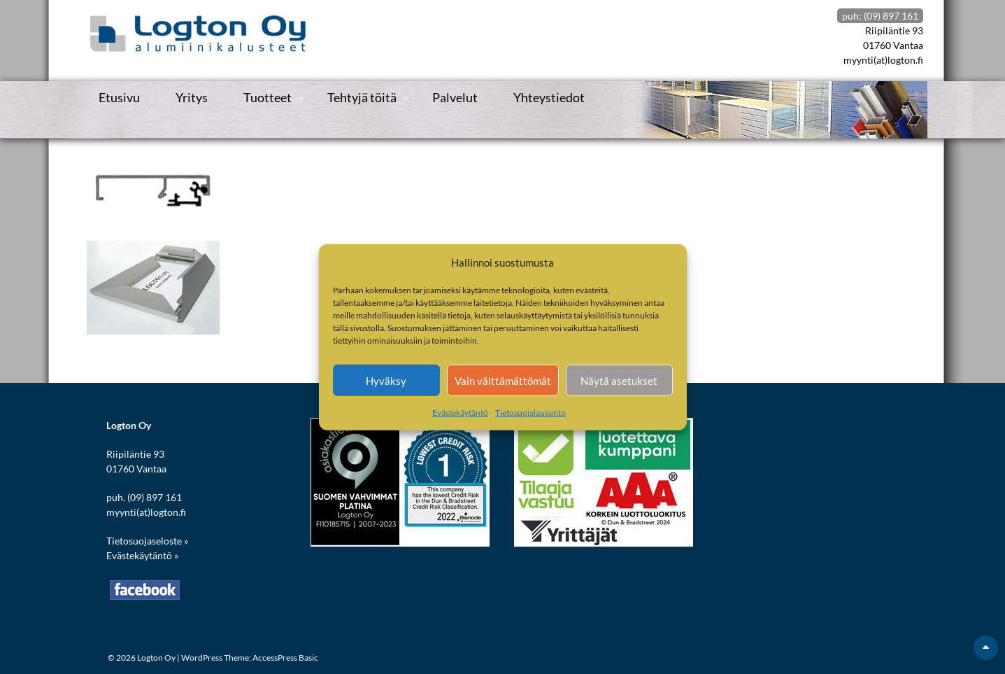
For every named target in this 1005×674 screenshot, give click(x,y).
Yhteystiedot (549, 97)
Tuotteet (267, 97)
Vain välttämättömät (503, 380)
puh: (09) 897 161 (880, 16)
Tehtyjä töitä (362, 97)
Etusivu (119, 97)
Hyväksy (386, 380)
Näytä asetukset (618, 380)
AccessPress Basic (285, 657)
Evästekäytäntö (460, 412)
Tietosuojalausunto (530, 412)
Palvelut (455, 97)
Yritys (192, 97)
